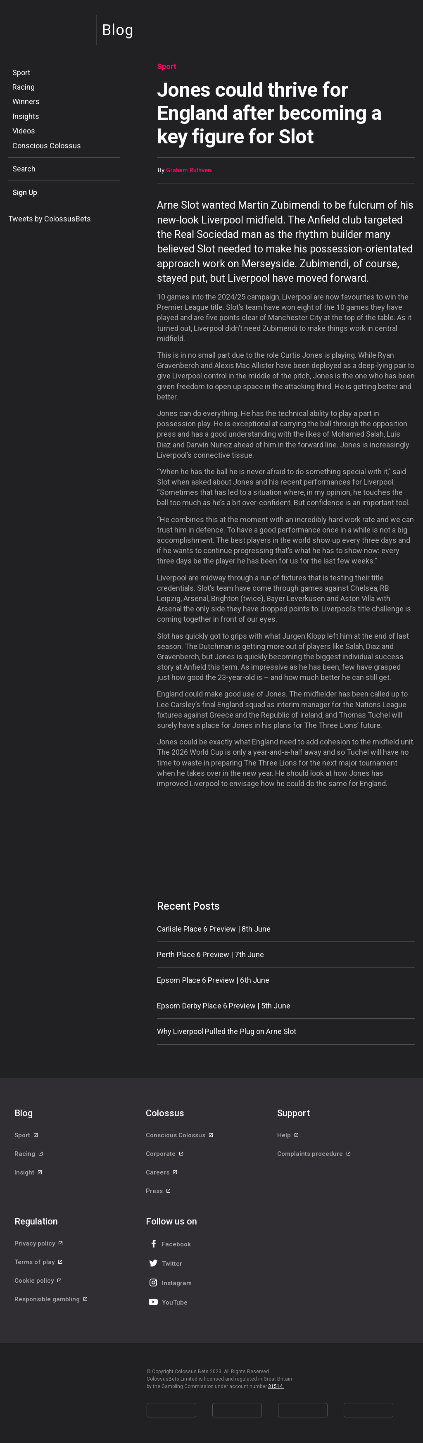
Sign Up (24, 192)
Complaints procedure (314, 1154)
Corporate (165, 1154)
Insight (28, 1172)
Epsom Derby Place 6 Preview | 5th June (223, 1005)
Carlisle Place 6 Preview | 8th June (214, 929)
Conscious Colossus (46, 145)
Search (24, 168)
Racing (23, 87)
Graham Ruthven (188, 170)
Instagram (169, 1282)
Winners (26, 101)
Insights (25, 116)
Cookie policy (38, 1280)
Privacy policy (39, 1243)
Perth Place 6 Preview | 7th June (210, 954)
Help (288, 1135)
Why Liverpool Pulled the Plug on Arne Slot (226, 1031)
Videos (23, 130)
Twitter (164, 1263)
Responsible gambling (51, 1299)
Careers (162, 1172)
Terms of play (38, 1262)
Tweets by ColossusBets (49, 218)
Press (158, 1191)
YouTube (167, 1302)
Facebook (169, 1243)
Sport (21, 72)
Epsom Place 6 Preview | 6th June (213, 980)
